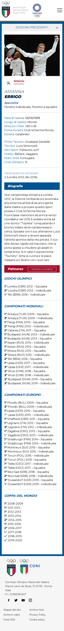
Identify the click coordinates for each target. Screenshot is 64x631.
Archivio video (11, 614)
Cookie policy (37, 619)
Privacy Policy (37, 614)
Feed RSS (9, 619)
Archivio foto (36, 609)
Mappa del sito (12, 609)
